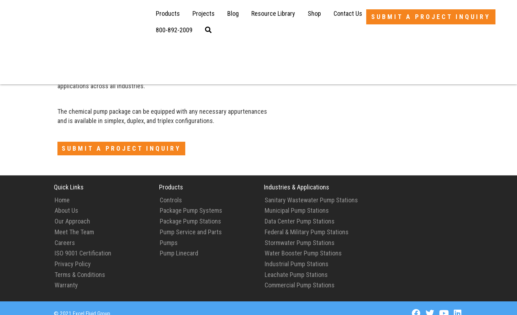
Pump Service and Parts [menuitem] (191, 222)
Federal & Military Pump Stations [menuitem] (307, 222)
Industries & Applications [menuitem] (296, 177)
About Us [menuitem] (66, 200)
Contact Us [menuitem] (348, 13)
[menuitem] (174, 30)
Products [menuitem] (168, 13)
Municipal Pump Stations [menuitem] (297, 200)
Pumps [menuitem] (169, 232)
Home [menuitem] (62, 190)
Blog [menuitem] (233, 13)
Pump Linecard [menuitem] (179, 243)
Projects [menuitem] (203, 13)
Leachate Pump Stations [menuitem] (296, 264)
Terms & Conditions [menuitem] (80, 264)
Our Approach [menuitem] (72, 211)
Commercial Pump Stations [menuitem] (300, 275)
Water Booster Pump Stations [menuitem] (303, 243)
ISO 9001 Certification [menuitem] (83, 243)
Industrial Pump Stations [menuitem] (297, 254)
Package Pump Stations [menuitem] (190, 211)
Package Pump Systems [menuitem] (191, 200)
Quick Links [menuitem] (69, 177)
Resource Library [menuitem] (273, 13)
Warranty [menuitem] (66, 275)
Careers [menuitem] (65, 232)
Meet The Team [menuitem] (74, 222)
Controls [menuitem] (171, 190)
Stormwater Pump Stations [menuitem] (300, 232)
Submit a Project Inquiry (430, 16)
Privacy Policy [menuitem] (73, 254)
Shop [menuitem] (314, 13)
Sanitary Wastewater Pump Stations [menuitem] (311, 190)
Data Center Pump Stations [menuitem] (300, 211)
